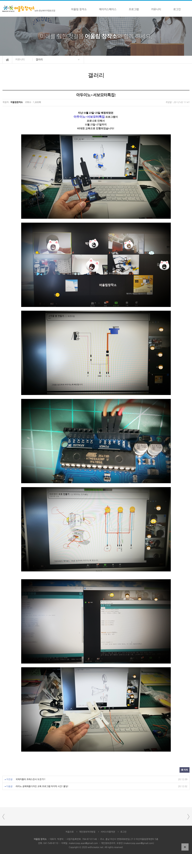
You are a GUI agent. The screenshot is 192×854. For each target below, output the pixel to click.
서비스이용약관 (108, 832)
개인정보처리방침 (87, 832)
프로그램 (134, 9)
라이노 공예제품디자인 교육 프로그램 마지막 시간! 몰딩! (42, 786)
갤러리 (39, 59)
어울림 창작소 (79, 9)
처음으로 (69, 832)
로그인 (177, 9)
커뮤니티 (156, 9)
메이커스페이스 (108, 9)
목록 (184, 770)
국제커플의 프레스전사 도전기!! (30, 779)
